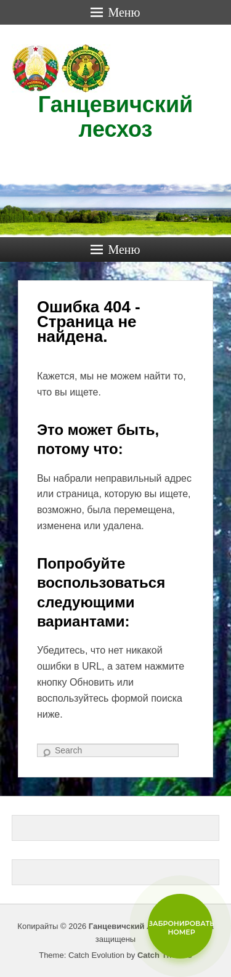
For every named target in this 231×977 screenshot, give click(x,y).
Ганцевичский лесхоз (115, 117)
